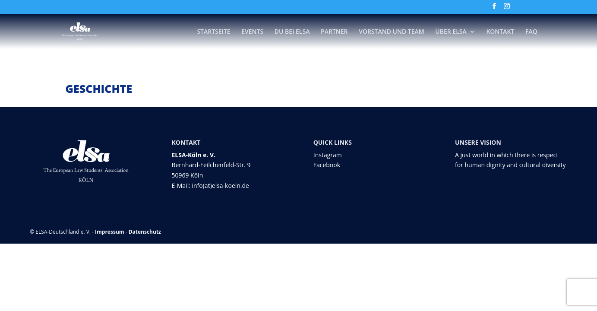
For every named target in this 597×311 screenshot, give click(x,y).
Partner (334, 32)
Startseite (213, 32)
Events (252, 32)
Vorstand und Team (391, 32)
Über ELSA (450, 32)
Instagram (327, 155)
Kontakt (500, 32)
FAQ (531, 32)
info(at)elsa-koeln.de (220, 185)
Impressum (109, 231)
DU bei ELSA (292, 32)
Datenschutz (145, 231)
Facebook (326, 165)
